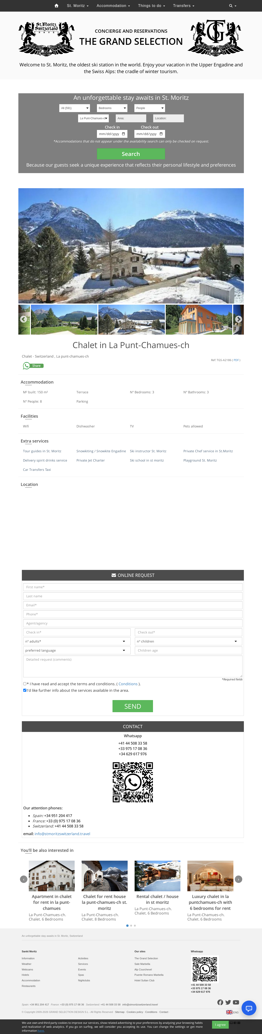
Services (83, 964)
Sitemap (120, 1012)
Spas (81, 974)
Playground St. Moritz (200, 460)
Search (131, 154)
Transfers (183, 6)
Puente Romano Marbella (149, 974)
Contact (164, 1012)
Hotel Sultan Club (145, 980)
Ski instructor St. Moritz (148, 451)
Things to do (151, 6)
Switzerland (44, 356)
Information (28, 958)
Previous (23, 320)
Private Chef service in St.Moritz (208, 451)
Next (238, 320)
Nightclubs (84, 980)
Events (82, 969)
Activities (83, 958)
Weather (26, 964)
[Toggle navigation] (233, 6)
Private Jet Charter (90, 460)
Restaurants (29, 986)
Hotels (25, 974)
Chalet (27, 356)
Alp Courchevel (143, 969)
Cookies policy (135, 1012)
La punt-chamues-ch (72, 356)
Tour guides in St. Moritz (42, 451)
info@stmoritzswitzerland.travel (62, 833)
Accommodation (113, 6)
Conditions (129, 683)
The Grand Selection (146, 958)
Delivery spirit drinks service (45, 460)
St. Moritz (78, 6)
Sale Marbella (142, 964)
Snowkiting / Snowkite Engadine (101, 451)
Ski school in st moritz (147, 460)
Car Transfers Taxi (37, 469)
